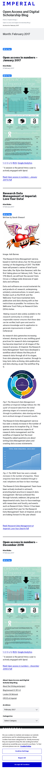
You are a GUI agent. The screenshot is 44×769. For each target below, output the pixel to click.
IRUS (15, 163)
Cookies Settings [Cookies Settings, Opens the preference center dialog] (22, 752)
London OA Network (10, 694)
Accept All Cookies (22, 765)
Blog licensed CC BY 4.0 (12, 690)
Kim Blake (7, 66)
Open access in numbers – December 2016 (20, 543)
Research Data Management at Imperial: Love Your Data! (20, 196)
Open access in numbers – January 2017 (20, 59)
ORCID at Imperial (10, 698)
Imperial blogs (12, 20)
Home (5, 20)
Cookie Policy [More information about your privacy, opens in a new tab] (25, 747)
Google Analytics (25, 163)
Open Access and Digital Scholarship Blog (21, 13)
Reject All (22, 758)
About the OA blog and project (14, 686)
